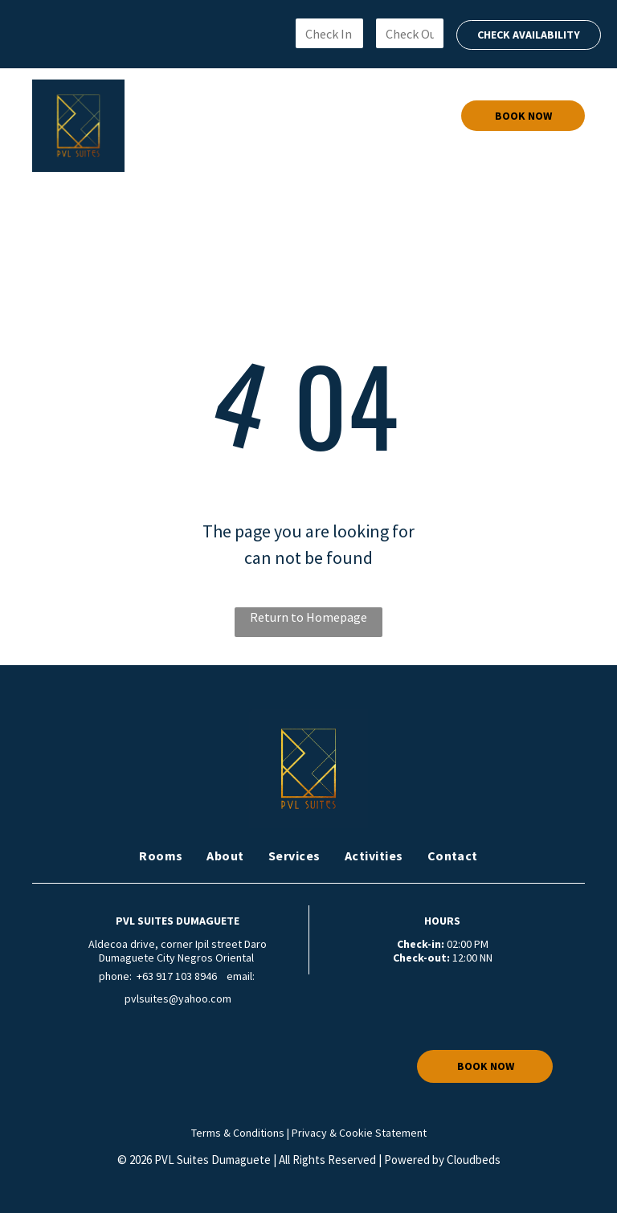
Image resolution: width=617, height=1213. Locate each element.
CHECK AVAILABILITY (528, 34)
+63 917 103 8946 (177, 976)
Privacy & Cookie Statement (359, 1132)
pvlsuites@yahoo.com (178, 998)
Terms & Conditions (237, 1132)
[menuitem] (178, 116)
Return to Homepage (308, 617)
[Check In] (329, 33)
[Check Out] (409, 33)
